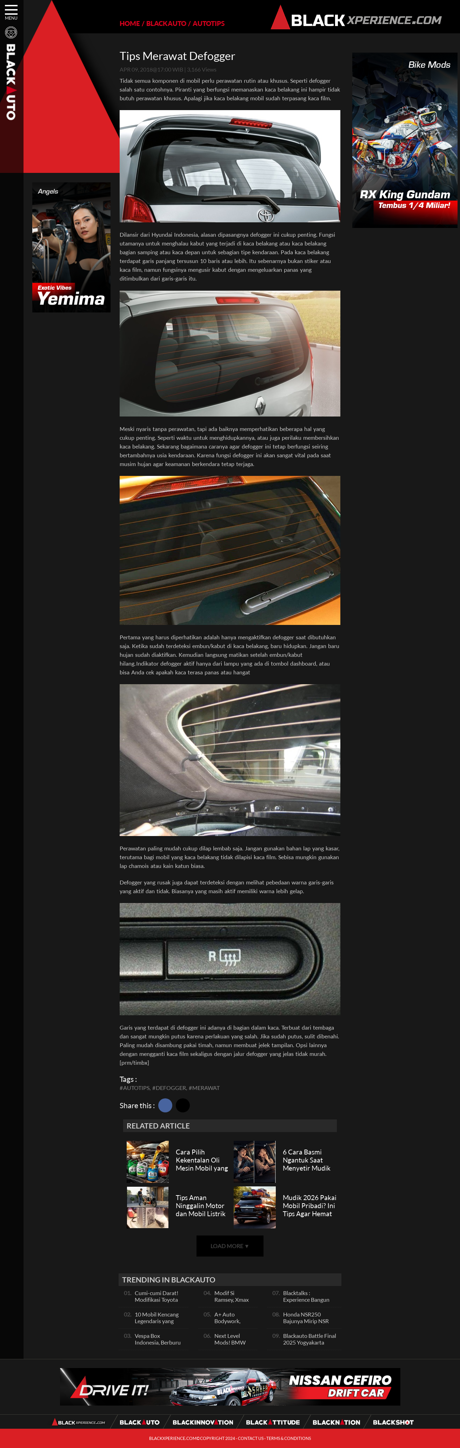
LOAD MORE (230, 1245)
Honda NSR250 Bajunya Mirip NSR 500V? (306, 1321)
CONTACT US (251, 1438)
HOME (130, 23)
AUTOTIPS (209, 23)
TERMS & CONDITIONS (288, 1438)
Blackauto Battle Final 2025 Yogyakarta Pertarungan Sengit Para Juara (309, 1345)
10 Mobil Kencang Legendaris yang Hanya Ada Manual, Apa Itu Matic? (158, 1324)
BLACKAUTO (166, 23)
